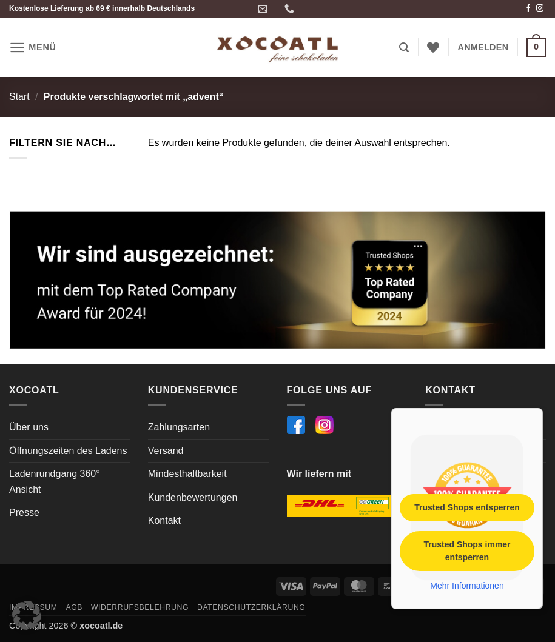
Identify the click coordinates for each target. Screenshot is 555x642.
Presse (24, 512)
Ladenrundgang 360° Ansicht (54, 482)
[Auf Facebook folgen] (528, 8)
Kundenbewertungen (193, 497)
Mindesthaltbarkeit (187, 474)
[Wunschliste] (433, 47)
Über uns (29, 427)
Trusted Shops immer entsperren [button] (466, 550)
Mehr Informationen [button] (466, 585)
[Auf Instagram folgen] (539, 8)
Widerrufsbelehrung (140, 607)
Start (19, 97)
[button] (32, 48)
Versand (166, 451)
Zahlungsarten (179, 427)
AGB (74, 607)
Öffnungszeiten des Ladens (68, 451)
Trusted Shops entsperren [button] (466, 507)
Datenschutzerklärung (251, 607)
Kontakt (164, 520)
